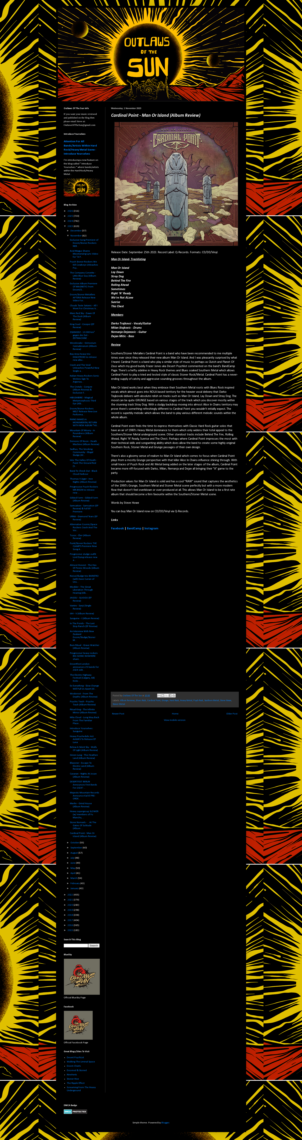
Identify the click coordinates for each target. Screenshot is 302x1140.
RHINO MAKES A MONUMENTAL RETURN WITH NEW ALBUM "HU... (84, 422)
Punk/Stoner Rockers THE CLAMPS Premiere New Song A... (83, 546)
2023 (71, 226)
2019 (71, 910)
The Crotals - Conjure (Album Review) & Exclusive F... (81, 390)
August (74, 853)
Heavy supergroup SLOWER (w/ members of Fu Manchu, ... (84, 814)
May (73, 868)
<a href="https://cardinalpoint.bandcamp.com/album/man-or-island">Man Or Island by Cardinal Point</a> (145, 610)
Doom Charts (74, 1066)
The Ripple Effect (76, 1083)
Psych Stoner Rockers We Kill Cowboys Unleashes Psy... (84, 265)
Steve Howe (225, 700)
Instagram (151, 528)
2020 (71, 905)
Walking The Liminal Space (81, 1061)
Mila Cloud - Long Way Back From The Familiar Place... (84, 720)
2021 (71, 900)
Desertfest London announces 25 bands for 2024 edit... (84, 667)
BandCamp (134, 528)
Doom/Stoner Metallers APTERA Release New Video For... (82, 297)
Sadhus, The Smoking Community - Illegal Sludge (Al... (81, 452)
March (74, 878)
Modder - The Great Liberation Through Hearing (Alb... (81, 590)
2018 (71, 915)
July (72, 858)
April (73, 873)
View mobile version (174, 720)
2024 (71, 221)
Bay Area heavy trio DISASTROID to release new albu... (83, 357)
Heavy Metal (186, 700)
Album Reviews (127, 700)
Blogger (165, 1122)
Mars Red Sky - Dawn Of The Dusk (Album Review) (82, 316)
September (76, 847)
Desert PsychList (75, 1057)
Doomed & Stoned (77, 1070)
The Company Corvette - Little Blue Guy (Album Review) (83, 276)
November (76, 235)
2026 (71, 211)
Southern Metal (211, 700)
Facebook (117, 528)
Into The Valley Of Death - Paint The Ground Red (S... (83, 463)
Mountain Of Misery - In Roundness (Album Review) (82, 433)
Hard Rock (174, 700)
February (75, 883)
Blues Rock (141, 700)
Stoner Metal (119, 704)
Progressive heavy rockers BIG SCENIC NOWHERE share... (84, 656)
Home (175, 714)
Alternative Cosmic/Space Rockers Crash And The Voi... (83, 527)
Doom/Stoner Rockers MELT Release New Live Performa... (83, 411)
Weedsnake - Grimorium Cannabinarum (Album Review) (83, 346)
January (74, 888)
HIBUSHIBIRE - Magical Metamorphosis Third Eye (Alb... (83, 400)
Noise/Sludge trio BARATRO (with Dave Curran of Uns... (84, 579)
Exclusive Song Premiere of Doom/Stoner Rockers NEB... (84, 243)
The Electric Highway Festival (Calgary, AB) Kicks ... (82, 678)
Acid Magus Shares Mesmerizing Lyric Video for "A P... (84, 254)
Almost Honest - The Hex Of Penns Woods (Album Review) (84, 568)
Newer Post (118, 714)
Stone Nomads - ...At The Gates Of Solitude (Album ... (83, 825)
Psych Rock (198, 700)
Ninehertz (72, 1074)
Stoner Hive (73, 1079)
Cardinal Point (154, 700)
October (75, 842)
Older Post (231, 714)
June (73, 863)
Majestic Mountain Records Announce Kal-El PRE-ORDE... (84, 795)
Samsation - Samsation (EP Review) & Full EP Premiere (84, 508)
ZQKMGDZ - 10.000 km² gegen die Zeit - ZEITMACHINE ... (82, 335)
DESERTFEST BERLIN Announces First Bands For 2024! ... (83, 784)
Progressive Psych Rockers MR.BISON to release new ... (84, 490)
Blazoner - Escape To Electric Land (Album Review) (82, 766)
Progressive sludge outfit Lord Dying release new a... (83, 557)
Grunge (165, 700)
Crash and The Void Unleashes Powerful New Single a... (84, 368)
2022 (71, 895)
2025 (71, 216)
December (76, 230)
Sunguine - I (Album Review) (84, 618)
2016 (71, 925)
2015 (71, 930)
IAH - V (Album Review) (82, 613)
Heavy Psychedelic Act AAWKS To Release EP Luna (83, 739)
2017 (71, 920)
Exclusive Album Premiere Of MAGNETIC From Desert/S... (83, 286)
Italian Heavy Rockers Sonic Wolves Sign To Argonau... (84, 379)
